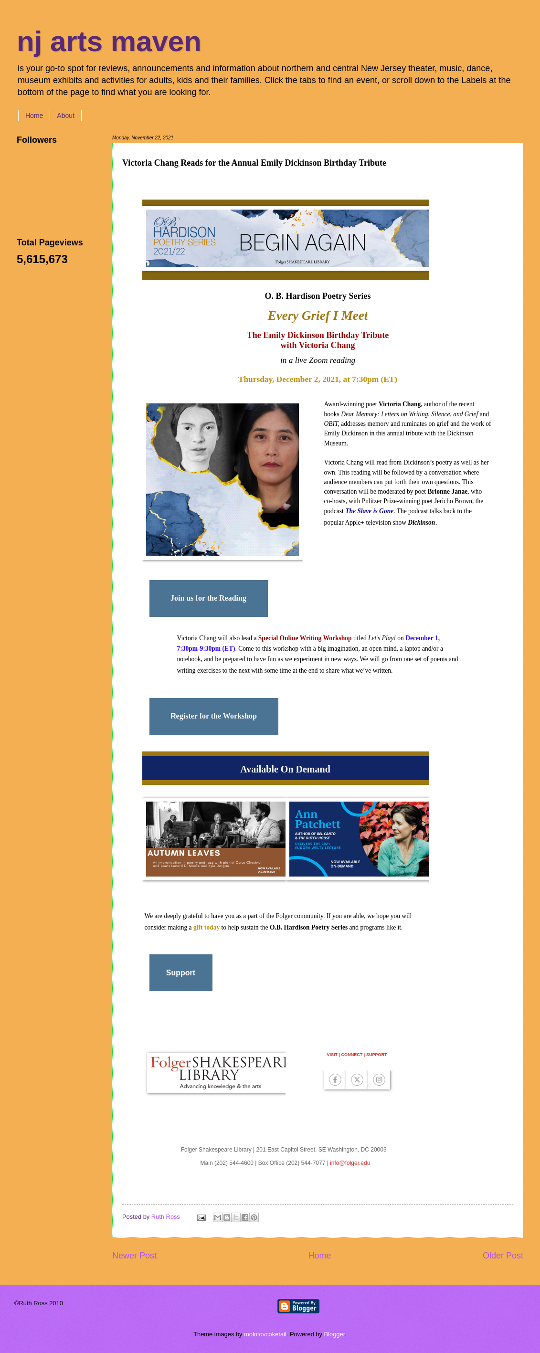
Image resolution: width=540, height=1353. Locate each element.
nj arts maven (109, 41)
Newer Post (134, 1255)
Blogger (334, 1334)
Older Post (503, 1255)
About (65, 115)
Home (34, 115)
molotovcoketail (265, 1334)
